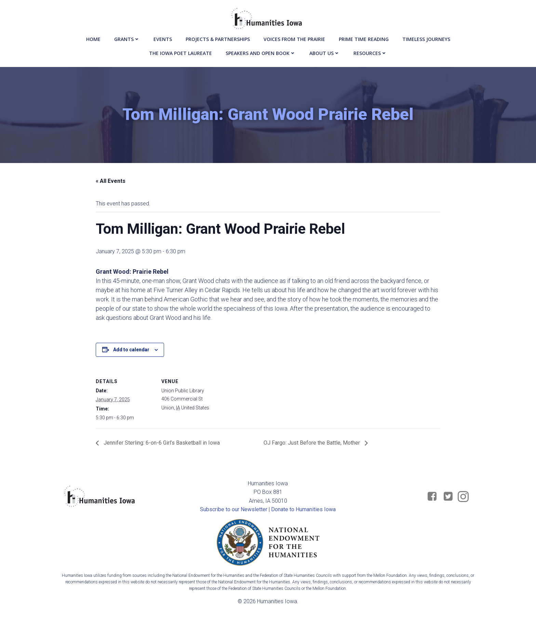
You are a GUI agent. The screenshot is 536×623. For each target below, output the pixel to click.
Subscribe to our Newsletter (234, 510)
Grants (127, 38)
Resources (370, 52)
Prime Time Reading (364, 38)
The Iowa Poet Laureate (180, 52)
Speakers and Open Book (261, 52)
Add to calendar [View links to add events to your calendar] (131, 350)
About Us (324, 52)
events (162, 38)
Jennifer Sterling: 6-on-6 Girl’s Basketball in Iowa (161, 444)
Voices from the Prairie (294, 38)
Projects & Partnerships (218, 38)
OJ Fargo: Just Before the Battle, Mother (312, 444)
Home (93, 38)
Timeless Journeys (426, 38)
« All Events (110, 182)
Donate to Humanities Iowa (303, 510)
